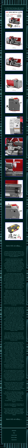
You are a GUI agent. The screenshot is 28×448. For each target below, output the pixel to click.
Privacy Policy (14, 437)
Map (14, 432)
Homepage (14, 430)
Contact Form (14, 435)
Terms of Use (14, 439)
